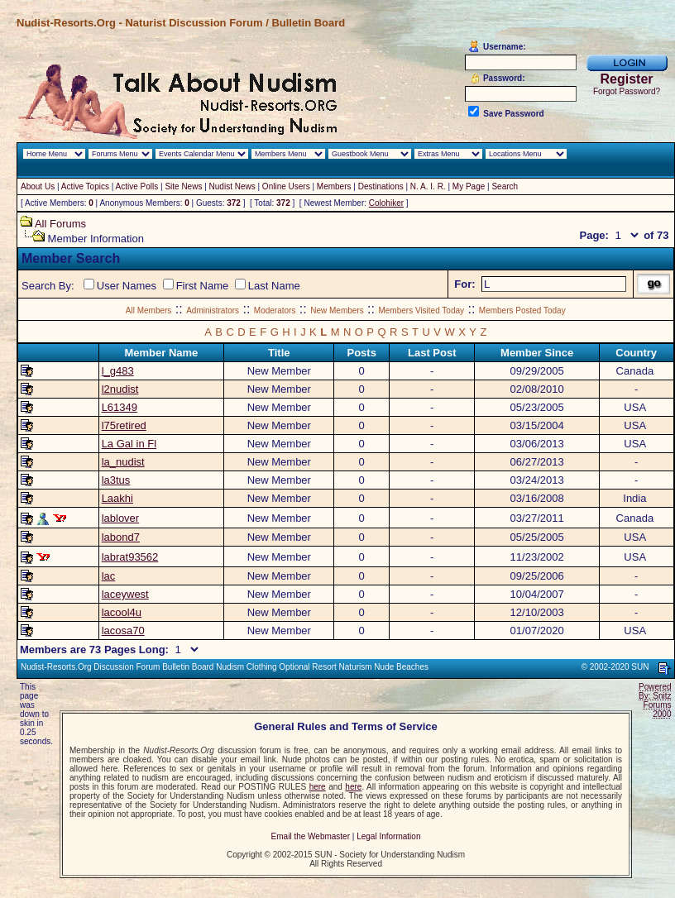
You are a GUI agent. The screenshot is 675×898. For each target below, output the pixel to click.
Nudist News (232, 186)
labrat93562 (130, 557)
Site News (183, 186)
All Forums (60, 223)
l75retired (124, 425)
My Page (468, 186)
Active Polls (137, 186)
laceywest (125, 594)
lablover (121, 518)
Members (334, 186)
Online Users (286, 186)
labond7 (121, 537)
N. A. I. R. (428, 186)
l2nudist (120, 389)
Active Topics (85, 186)
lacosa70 (123, 630)
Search (504, 186)
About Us (38, 186)
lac (109, 576)
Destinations (381, 186)
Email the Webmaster (310, 836)
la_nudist (123, 462)
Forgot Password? (626, 91)
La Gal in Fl (129, 443)
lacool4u (121, 612)
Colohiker (386, 203)
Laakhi (117, 498)
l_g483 (118, 371)
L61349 (119, 407)
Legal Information (388, 836)
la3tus (116, 480)
